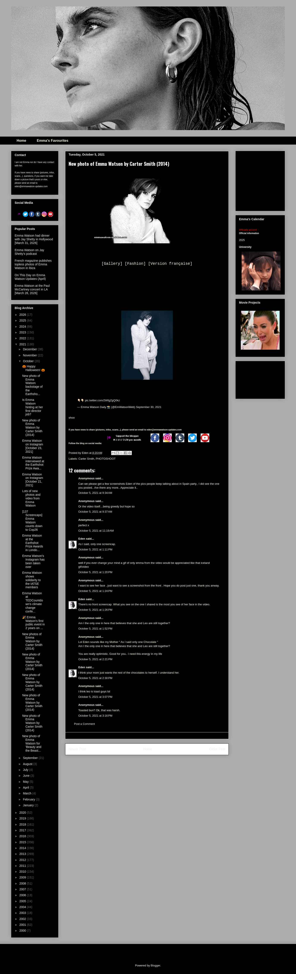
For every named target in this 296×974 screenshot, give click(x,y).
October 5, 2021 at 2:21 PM (95, 659)
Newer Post (77, 749)
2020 (23, 812)
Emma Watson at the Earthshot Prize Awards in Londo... (32, 543)
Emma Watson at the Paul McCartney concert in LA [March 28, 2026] (32, 289)
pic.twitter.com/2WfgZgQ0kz (102, 400)
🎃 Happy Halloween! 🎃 (33, 368)
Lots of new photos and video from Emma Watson (31, 498)
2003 (23, 913)
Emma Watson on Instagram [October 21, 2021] (32, 480)
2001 (23, 924)
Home (21, 140)
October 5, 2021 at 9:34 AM (95, 492)
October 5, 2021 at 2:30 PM (95, 678)
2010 (23, 871)
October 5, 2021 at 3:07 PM (95, 696)
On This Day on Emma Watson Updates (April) (30, 277)
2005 (23, 901)
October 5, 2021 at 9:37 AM (95, 511)
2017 (23, 830)
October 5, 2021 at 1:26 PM (95, 609)
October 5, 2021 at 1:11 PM (95, 549)
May (26, 781)
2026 (23, 314)
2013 (23, 854)
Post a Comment (84, 723)
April (26, 787)
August (28, 764)
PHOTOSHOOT (106, 458)
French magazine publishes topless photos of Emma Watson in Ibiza (33, 264)
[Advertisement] (260, 379)
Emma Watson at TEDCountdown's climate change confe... (32, 602)
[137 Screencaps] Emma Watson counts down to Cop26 (32, 520)
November (30, 355)
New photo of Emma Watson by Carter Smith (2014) (32, 428)
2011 (23, 865)
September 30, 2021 (148, 407)
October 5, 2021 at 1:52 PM (95, 628)
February (29, 799)
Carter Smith (86, 458)
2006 (23, 895)
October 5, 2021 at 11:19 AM (96, 530)
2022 (23, 338)
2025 (23, 320)
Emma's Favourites (52, 140)
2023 (23, 332)
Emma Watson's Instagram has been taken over (33, 561)
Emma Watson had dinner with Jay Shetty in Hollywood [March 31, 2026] (34, 239)
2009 (23, 877)
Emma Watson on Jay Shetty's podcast (29, 251)
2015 (23, 842)
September (30, 758)
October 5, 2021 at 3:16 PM (95, 715)
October (29, 361)
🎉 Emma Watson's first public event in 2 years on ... (33, 622)
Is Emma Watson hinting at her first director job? (32, 407)
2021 (23, 344)
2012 (23, 860)
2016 (23, 836)
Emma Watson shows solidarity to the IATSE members (32, 580)
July (26, 770)
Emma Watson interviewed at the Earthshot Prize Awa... (33, 463)
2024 (23, 326)
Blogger (155, 965)
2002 (23, 919)
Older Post (217, 749)
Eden (81, 538)
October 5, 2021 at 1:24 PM (95, 591)
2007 (23, 889)
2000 (23, 930)
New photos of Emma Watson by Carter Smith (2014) (32, 641)
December (30, 349)
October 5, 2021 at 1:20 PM (95, 572)
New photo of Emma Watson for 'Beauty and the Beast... (31, 743)
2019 (23, 818)
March (27, 793)
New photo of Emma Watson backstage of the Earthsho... (32, 385)
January (29, 805)
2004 (23, 907)
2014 (23, 848)
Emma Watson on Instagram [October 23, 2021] (32, 446)
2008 (23, 883)
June (26, 775)
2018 (23, 824)
